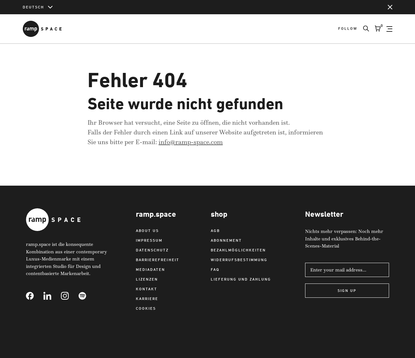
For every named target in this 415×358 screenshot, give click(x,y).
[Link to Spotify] (87, 296)
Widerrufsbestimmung (239, 259)
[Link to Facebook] (34, 296)
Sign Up (347, 290)
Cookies (146, 308)
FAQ (215, 269)
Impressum (149, 240)
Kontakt (146, 288)
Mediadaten (150, 269)
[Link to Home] (42, 29)
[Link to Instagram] (69, 296)
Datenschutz (152, 250)
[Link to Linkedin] (52, 296)
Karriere (147, 298)
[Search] (363, 29)
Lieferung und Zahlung (241, 279)
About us (147, 230)
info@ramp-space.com (191, 142)
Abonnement (226, 240)
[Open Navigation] (389, 29)
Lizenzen (147, 279)
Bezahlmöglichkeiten (238, 250)
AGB (215, 230)
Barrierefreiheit (157, 259)
